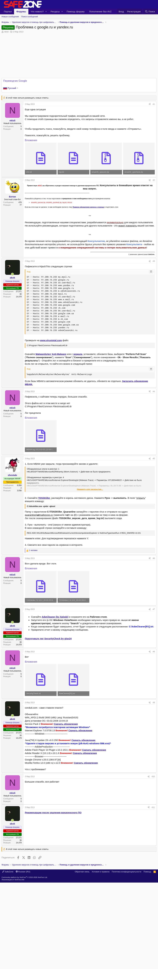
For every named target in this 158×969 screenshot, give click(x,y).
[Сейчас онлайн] (12, 274)
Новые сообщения (10, 16)
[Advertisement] (79, 826)
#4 (154, 391)
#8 (154, 652)
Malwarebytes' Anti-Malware (51, 354)
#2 (154, 180)
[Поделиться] (150, 104)
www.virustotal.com (51, 340)
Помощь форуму (76, 11)
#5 (154, 459)
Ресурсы (55, 11)
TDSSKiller (44, 498)
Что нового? (37, 11)
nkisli (6, 32)
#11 (153, 851)
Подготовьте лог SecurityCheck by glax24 (48, 638)
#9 (154, 702)
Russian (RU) (23, 958)
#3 (154, 261)
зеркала (77, 354)
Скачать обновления (66, 724)
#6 (154, 558)
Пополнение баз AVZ (100, 11)
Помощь (147, 958)
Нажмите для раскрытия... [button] (90, 489)
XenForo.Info (19, 966)
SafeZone (7, 958)
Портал (8, 11)
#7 (154, 609)
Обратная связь (82, 958)
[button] (46, 11)
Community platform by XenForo (25, 964)
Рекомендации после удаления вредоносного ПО (53, 855)
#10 (153, 776)
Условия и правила (100, 958)
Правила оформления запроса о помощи (88, 207)
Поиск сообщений (29, 16)
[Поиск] (149, 11)
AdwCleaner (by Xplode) (55, 616)
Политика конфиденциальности (126, 958)
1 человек (33, 550)
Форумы (21, 11)
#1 (154, 104)
